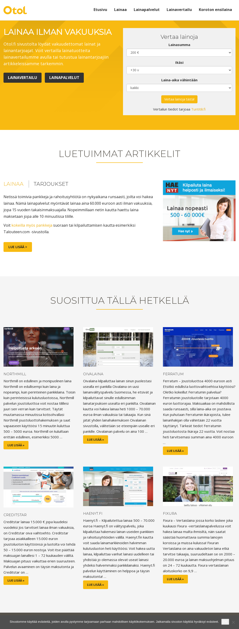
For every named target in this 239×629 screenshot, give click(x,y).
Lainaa (120, 9)
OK (225, 621)
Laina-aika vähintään (179, 80)
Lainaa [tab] (14, 184)
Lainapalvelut (147, 9)
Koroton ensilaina (215, 9)
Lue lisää (17, 247)
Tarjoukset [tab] (51, 184)
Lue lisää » (16, 445)
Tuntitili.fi (198, 109)
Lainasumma (179, 44)
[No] (233, 622)
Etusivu (100, 9)
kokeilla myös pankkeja (31, 225)
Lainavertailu (179, 9)
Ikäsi (179, 62)
